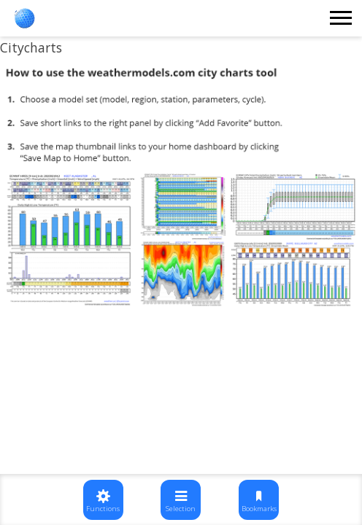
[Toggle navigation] (341, 18)
